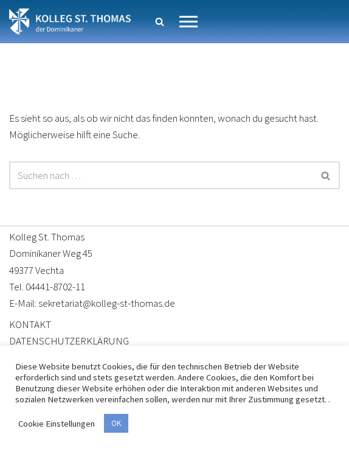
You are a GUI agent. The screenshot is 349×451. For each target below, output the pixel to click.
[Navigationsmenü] (188, 21)
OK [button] (116, 423)
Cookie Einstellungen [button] (56, 423)
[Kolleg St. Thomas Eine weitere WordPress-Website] (70, 22)
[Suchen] (159, 21)
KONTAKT (30, 324)
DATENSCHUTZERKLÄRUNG (69, 341)
